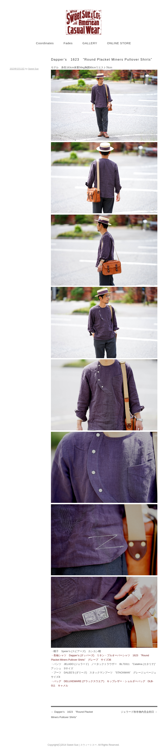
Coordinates (45, 43)
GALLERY (89, 43)
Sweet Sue (33, 69)
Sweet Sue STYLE (83, 22)
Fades (68, 43)
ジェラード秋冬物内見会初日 (139, 711)
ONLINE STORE (119, 43)
